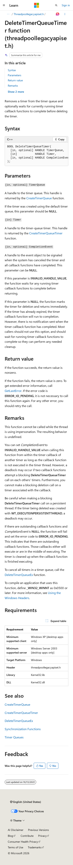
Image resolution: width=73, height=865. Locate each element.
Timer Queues (14, 737)
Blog (10, 836)
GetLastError (13, 391)
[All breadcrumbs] (8, 14)
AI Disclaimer (15, 830)
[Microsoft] (36, 5)
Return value (15, 80)
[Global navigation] (4, 5)
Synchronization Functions (23, 729)
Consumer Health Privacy (23, 841)
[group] (36, 154)
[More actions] (65, 14)
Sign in (66, 5)
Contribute (27, 836)
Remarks (13, 85)
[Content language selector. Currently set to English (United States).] (25, 802)
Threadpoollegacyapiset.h (29, 14)
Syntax (12, 70)
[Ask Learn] (58, 14)
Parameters (14, 75)
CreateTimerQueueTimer (45, 233)
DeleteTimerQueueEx (19, 575)
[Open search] (56, 5)
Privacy (42, 836)
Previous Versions (38, 830)
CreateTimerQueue (39, 198)
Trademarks (34, 847)
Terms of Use (15, 847)
